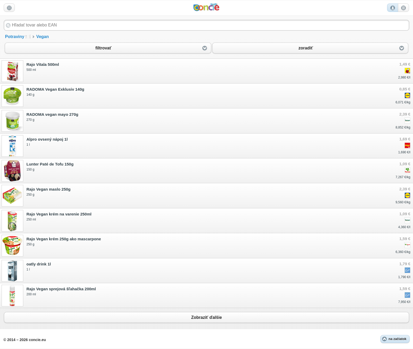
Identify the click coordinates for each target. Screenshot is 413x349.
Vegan (42, 36)
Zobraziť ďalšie (206, 317)
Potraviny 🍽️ (18, 36)
